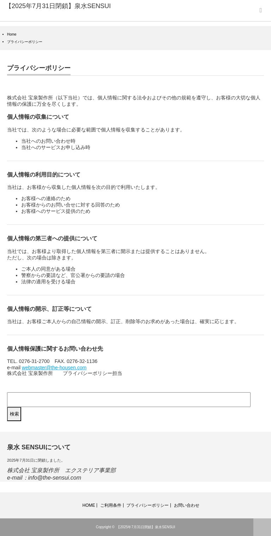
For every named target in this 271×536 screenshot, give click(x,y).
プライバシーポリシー (147, 505)
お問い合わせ (186, 505)
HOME (88, 505)
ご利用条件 (110, 505)
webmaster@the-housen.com (54, 367)
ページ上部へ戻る (262, 527)
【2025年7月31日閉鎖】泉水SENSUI (58, 6)
